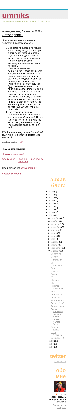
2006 (51, 347)
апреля (55, 242)
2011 (51, 209)
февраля (56, 248)
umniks (15, 15)
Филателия (56, 260)
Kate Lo (54, 291)
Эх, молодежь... (58, 263)
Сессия (54, 257)
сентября (56, 227)
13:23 (21, 142)
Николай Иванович (57, 287)
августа (55, 230)
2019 (51, 191)
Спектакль (56, 254)
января (55, 251)
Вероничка (56, 294)
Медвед (55, 280)
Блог (53, 268)
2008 (51, 341)
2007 (51, 344)
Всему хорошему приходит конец (57, 313)
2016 (51, 200)
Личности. (56, 297)
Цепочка (55, 271)
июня (54, 236)
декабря (55, 218)
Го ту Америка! (56, 333)
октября (55, 224)
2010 (51, 212)
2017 (51, 197)
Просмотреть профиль (59, 406)
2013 (51, 203)
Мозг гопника (57, 300)
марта (54, 245)
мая (53, 239)
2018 (51, 194)
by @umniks (60, 361)
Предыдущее (37, 159)
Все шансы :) (57, 338)
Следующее (8, 159)
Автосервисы (12, 35)
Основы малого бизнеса (56, 321)
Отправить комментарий (13, 154)
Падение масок (55, 328)
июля (54, 233)
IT (52, 277)
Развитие (55, 274)
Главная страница (23, 160)
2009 (51, 215)
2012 (51, 206)
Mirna (53, 283)
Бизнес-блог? (57, 303)
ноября (55, 221)
